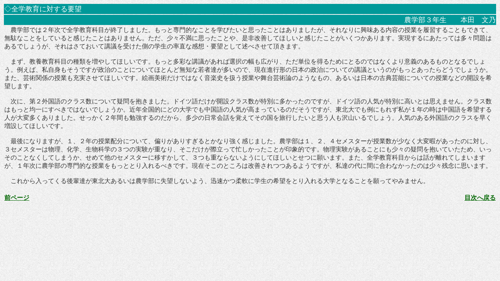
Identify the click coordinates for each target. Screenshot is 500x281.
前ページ (16, 197)
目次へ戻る (480, 197)
